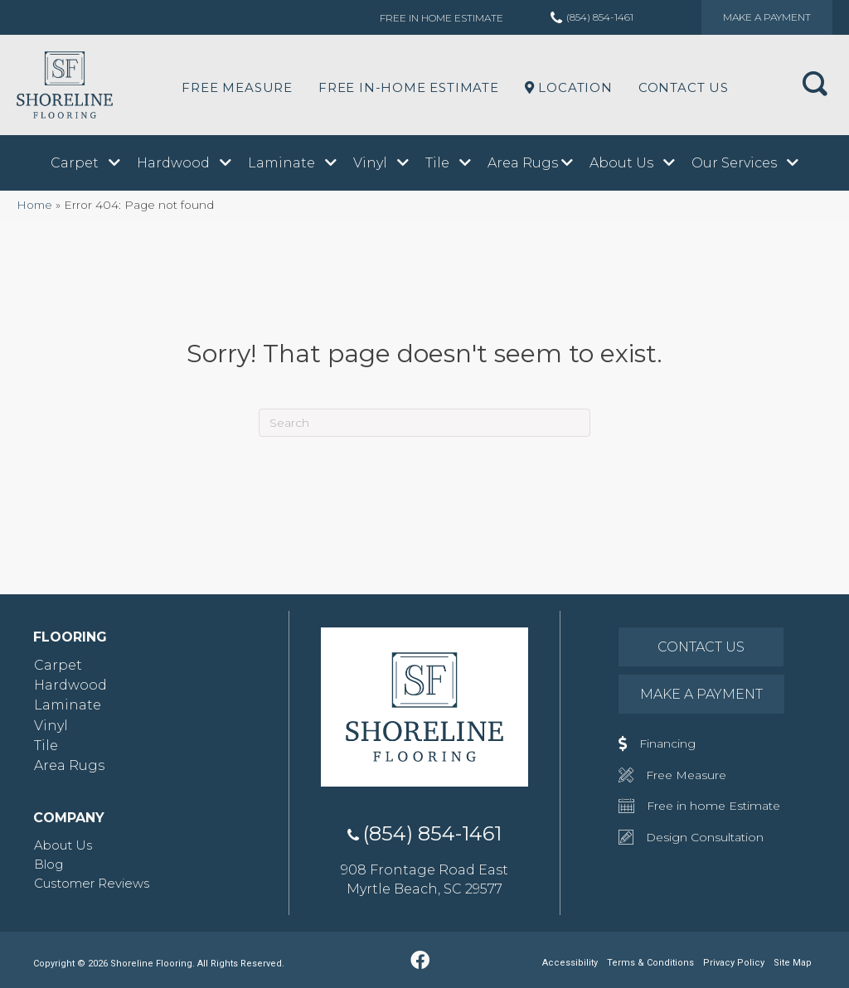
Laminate (67, 705)
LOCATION (569, 87)
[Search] (424, 423)
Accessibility (570, 962)
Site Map (793, 962)
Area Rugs (69, 765)
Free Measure (237, 87)
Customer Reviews (91, 883)
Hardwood (70, 685)
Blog (48, 864)
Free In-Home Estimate (408, 87)
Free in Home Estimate (441, 18)
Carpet (58, 665)
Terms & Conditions (650, 962)
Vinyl (51, 726)
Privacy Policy (733, 962)
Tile (46, 745)
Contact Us (683, 87)
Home (34, 204)
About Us (63, 845)
